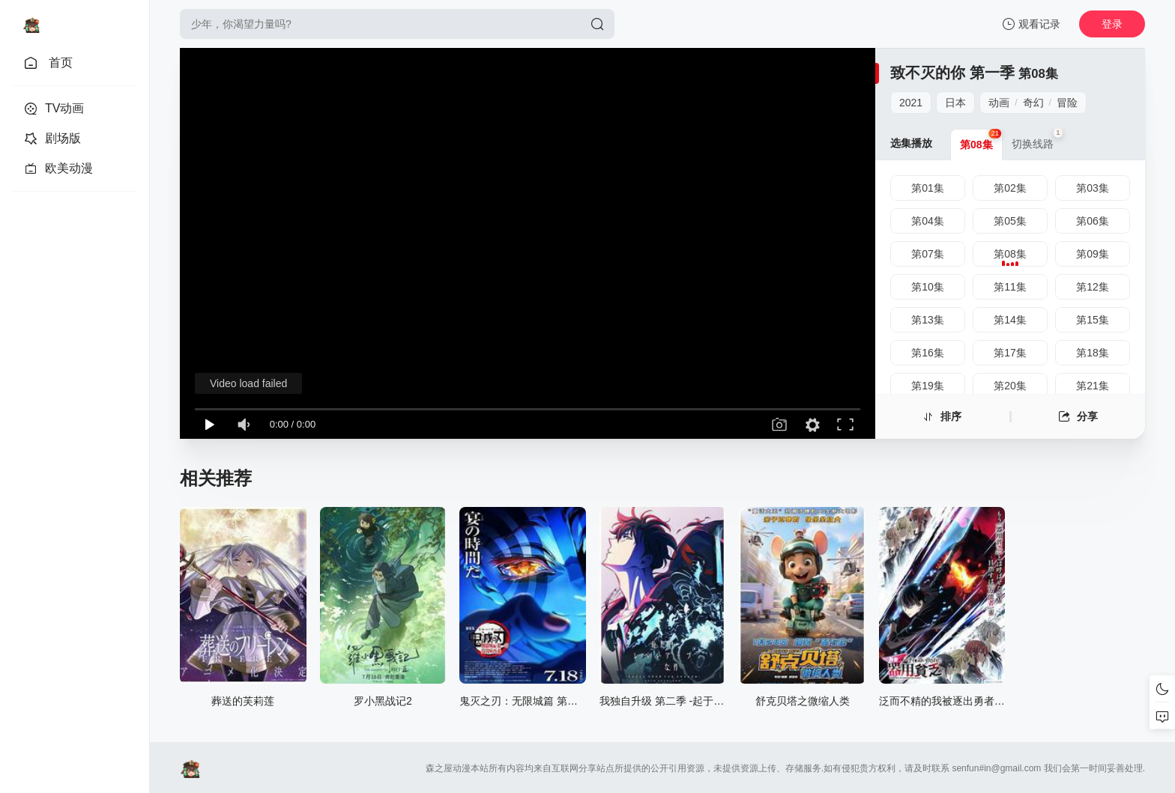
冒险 (1067, 103)
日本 (955, 103)
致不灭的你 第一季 (952, 72)
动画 (998, 103)
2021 (910, 103)
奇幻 (1033, 103)
